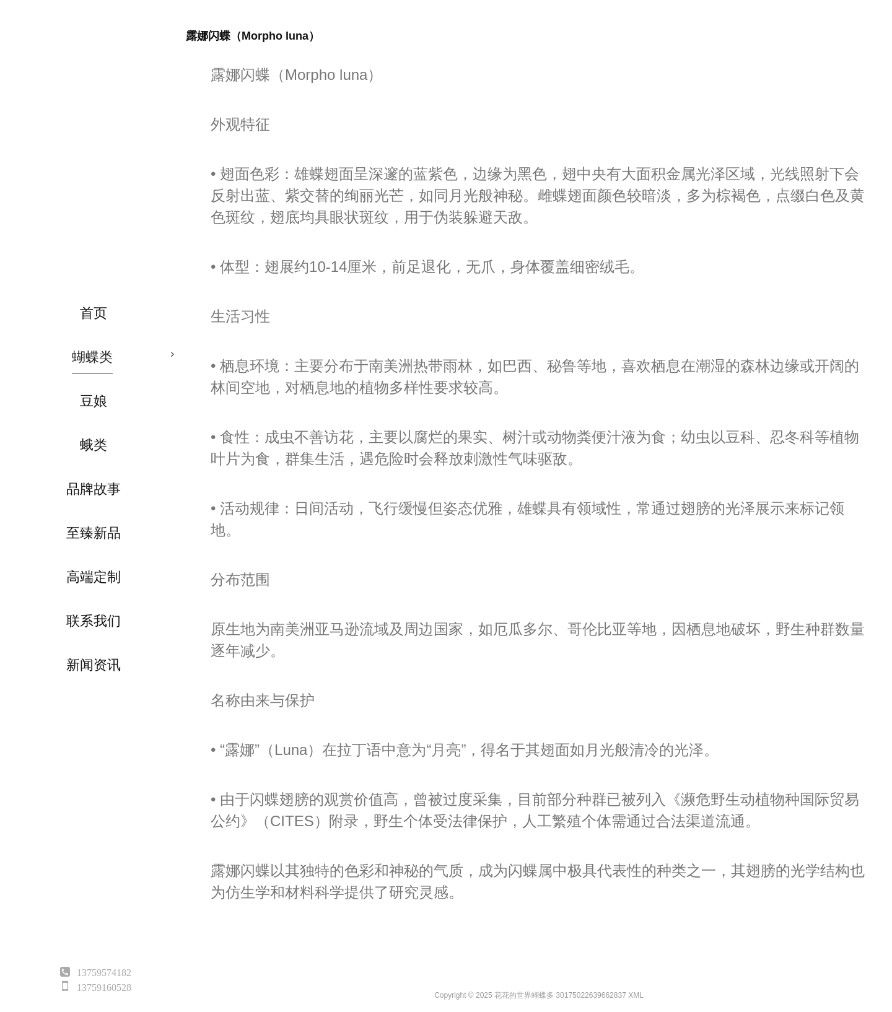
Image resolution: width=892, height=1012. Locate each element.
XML (636, 995)
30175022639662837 (591, 995)
